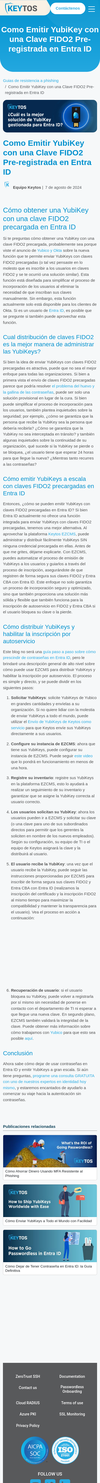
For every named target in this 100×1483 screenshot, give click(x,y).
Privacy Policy (28, 1425)
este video (83, 756)
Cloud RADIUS (28, 1403)
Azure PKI (28, 1414)
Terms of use (72, 1403)
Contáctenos (68, 8)
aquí (29, 1038)
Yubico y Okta (49, 250)
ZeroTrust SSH (28, 1376)
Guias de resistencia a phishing (30, 80)
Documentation (72, 1376)
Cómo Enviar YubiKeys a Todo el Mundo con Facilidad (48, 1221)
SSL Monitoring (72, 1414)
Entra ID (56, 310)
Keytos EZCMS (62, 534)
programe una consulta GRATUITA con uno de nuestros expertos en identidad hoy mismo (48, 1081)
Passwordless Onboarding (72, 1389)
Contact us (28, 1388)
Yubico (56, 1032)
